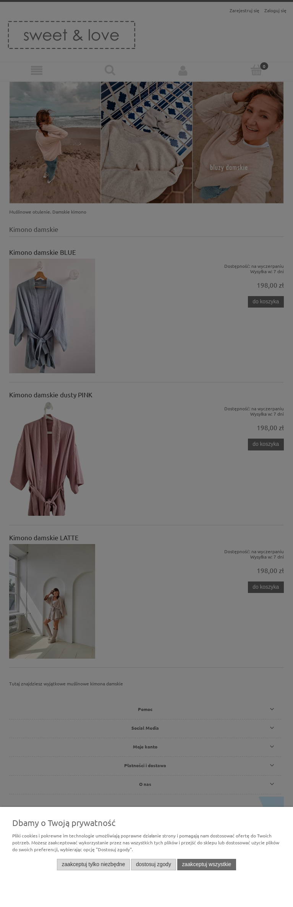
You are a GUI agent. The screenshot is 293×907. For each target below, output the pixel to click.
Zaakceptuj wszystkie (206, 864)
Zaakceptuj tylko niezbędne (93, 864)
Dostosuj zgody (153, 864)
